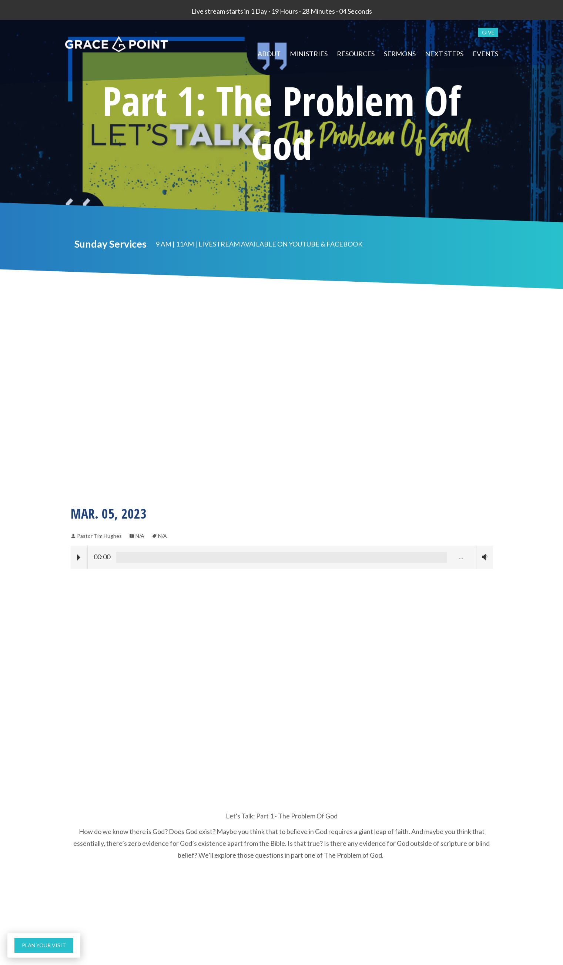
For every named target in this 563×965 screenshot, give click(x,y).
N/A (139, 536)
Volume (483, 557)
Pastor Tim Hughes (99, 536)
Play (78, 557)
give (488, 32)
